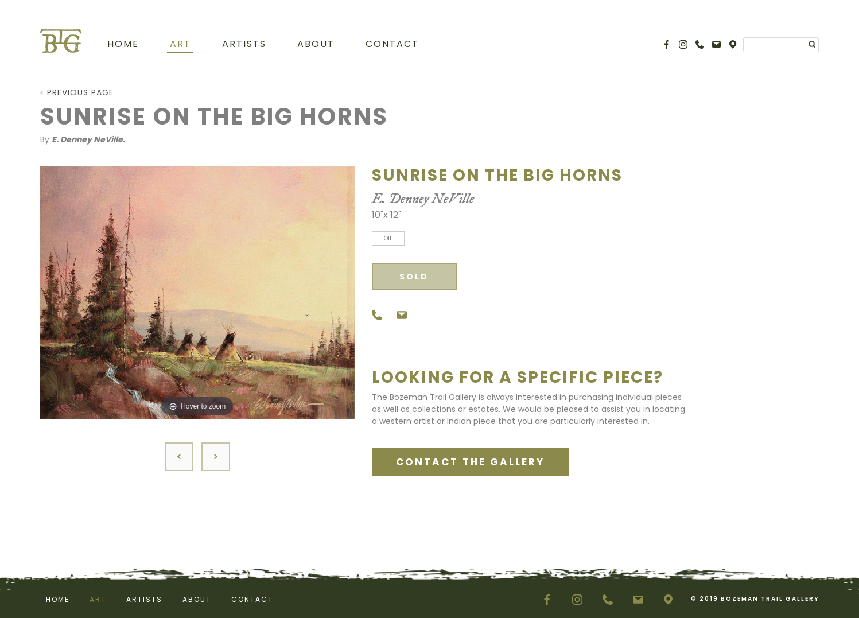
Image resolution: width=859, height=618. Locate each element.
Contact (392, 43)
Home (123, 43)
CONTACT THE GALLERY (470, 462)
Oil (388, 238)
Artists (244, 43)
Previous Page (80, 92)
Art (180, 43)
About (316, 43)
